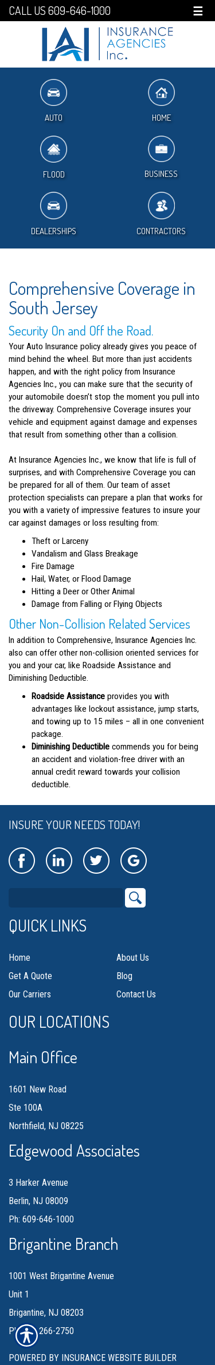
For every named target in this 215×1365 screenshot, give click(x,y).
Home (161, 101)
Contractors (161, 214)
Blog (124, 976)
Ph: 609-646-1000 (41, 1219)
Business (161, 158)
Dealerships (53, 214)
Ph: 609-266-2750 (41, 1330)
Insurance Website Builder (119, 1357)
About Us (132, 957)
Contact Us (136, 994)
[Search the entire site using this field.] (66, 898)
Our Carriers (30, 994)
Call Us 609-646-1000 (60, 10)
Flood (53, 158)
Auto (53, 101)
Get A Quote (30, 976)
